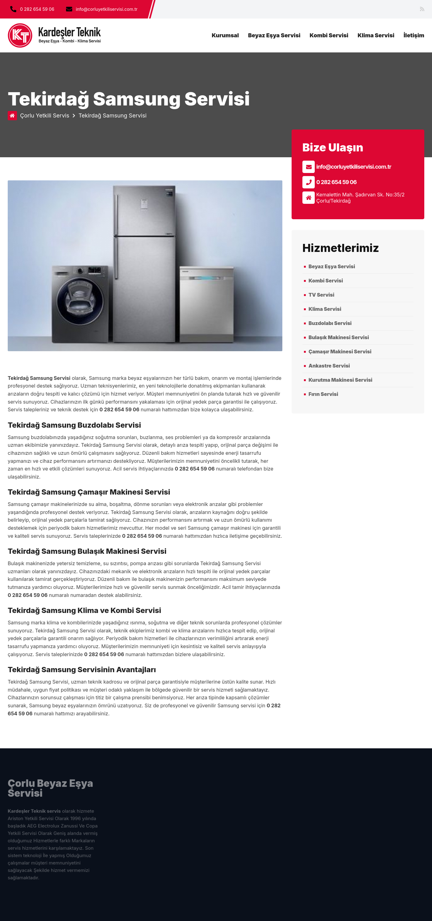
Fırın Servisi (323, 394)
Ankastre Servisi (329, 366)
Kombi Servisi (329, 35)
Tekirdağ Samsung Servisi (112, 115)
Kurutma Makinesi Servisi (340, 380)
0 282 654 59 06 (37, 9)
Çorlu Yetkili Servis (44, 115)
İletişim (414, 35)
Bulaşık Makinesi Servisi (339, 337)
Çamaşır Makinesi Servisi (340, 351)
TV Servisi (321, 295)
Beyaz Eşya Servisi (274, 35)
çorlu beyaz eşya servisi (55, 35)
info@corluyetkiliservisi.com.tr (353, 166)
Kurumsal (225, 35)
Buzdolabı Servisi (330, 323)
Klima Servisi (376, 35)
